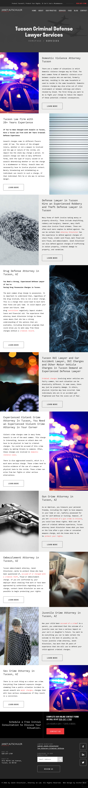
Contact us (55, 731)
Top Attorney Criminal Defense (50, 748)
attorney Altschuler (69, 232)
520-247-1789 (81, 3)
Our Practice (51, 10)
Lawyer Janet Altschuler (48, 746)
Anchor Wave (81, 783)
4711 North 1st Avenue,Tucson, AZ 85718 (12, 762)
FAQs (70, 10)
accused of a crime (69, 623)
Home (34, 10)
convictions (13, 310)
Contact (83, 10)
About (40, 10)
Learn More (52, 106)
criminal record (27, 331)
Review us (48, 769)
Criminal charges (49, 378)
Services (62, 10)
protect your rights (53, 536)
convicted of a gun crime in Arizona (65, 519)
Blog (76, 10)
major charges (27, 690)
